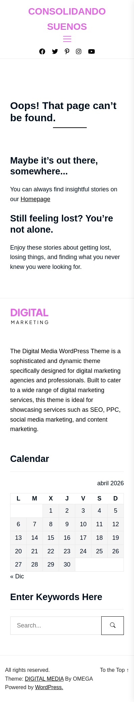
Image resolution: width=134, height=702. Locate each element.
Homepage (35, 199)
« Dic (17, 576)
